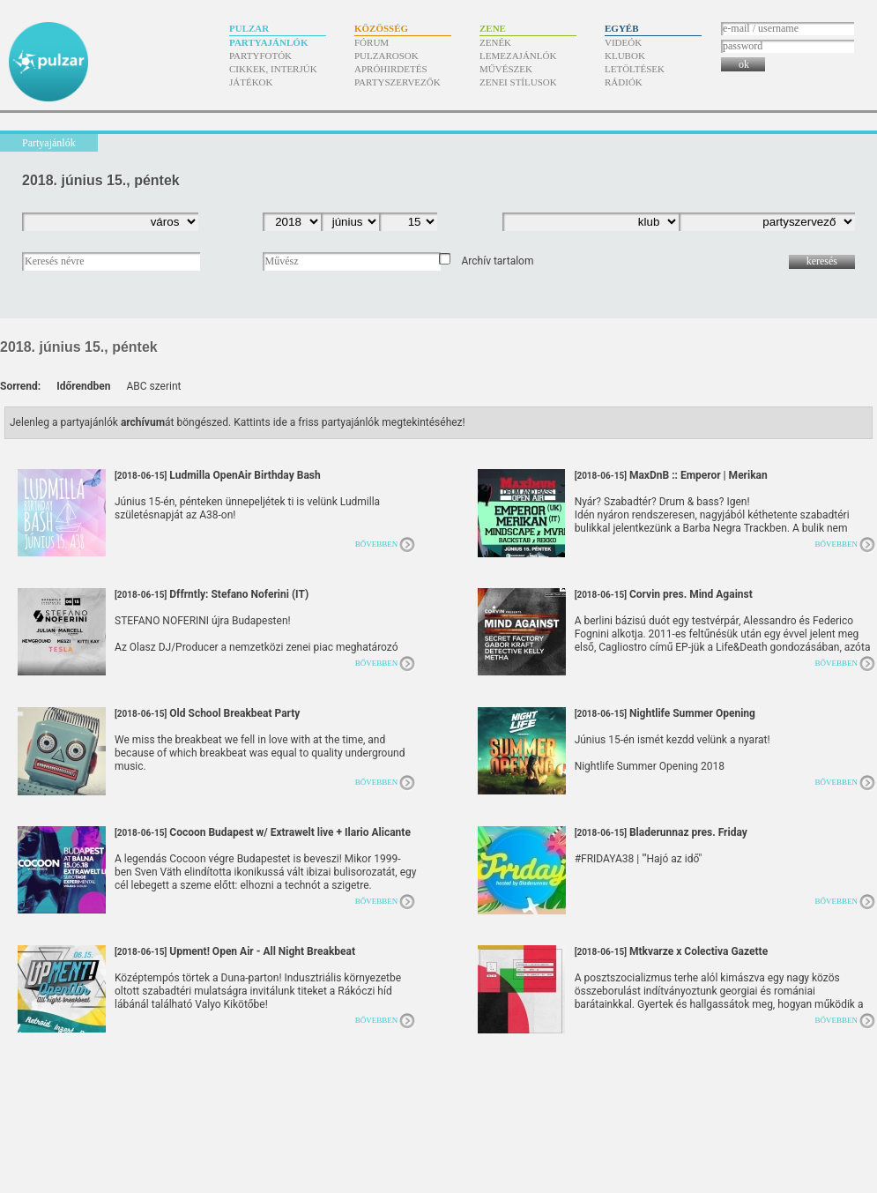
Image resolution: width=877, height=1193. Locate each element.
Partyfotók (260, 55)
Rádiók (624, 82)
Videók (623, 42)
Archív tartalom (497, 261)
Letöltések (635, 68)
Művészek (505, 68)
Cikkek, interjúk (273, 68)
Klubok (625, 55)
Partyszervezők (397, 82)
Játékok (251, 82)
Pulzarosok (386, 55)
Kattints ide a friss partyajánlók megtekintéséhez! (349, 422)
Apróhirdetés (390, 68)
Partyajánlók (268, 42)
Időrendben (83, 386)
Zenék (495, 42)
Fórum (371, 42)
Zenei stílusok (518, 82)
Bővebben (376, 544)
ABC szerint (153, 386)
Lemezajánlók (517, 55)
